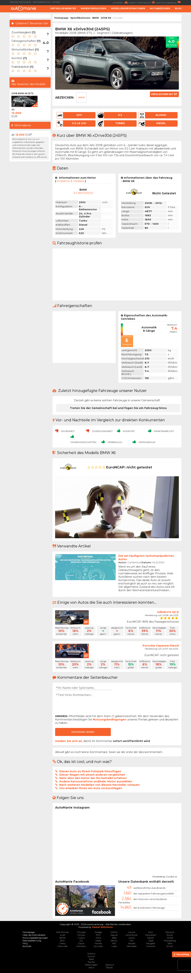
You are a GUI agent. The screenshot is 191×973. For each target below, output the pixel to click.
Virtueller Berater (63, 8)
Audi (62, 935)
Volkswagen (91, 964)
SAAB (170, 937)
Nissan (150, 937)
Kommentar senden (83, 731)
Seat (169, 943)
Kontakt (56, 2)
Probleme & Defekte (70, 181)
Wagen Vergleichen (93, 8)
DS (81, 940)
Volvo (91, 967)
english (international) (142, 2)
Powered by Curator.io (165, 876)
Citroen (81, 935)
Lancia (131, 932)
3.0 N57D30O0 (83, 193)
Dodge (98, 932)
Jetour (114, 940)
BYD (62, 940)
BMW (95, 17)
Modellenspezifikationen (128, 8)
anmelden (121, 2)
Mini (150, 932)
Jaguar (114, 935)
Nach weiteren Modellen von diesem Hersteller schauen (99, 784)
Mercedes (131, 946)
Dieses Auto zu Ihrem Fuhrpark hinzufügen (90, 771)
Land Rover (131, 935)
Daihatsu (81, 946)
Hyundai (98, 946)
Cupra (81, 937)
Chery (62, 943)
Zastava (109, 964)
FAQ (25, 943)
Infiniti (114, 932)
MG (132, 940)
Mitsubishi (150, 935)
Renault (170, 932)
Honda (98, 943)
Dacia (81, 943)
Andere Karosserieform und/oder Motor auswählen (95, 781)
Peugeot (150, 943)
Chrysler (81, 932)
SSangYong (170, 940)
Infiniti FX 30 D (168, 612)
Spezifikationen (80, 17)
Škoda (109, 967)
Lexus (132, 937)
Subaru (91, 953)
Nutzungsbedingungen (109, 719)
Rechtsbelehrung (41, 2)
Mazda (131, 943)
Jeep (114, 937)
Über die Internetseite (20, 2)
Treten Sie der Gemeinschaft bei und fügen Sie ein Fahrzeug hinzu (118, 408)
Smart (169, 946)
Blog (178, 8)
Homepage (61, 17)
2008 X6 (106, 17)
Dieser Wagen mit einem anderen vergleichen (92, 774)
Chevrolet (62, 946)
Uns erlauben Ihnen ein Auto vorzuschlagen (90, 788)
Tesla (91, 959)
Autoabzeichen (160, 8)
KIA (114, 943)
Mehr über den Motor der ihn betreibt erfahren (93, 778)
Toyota (91, 961)
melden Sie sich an (68, 741)
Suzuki (91, 956)
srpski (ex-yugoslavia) (168, 2)
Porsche (151, 946)
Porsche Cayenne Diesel (161, 645)
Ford (98, 937)
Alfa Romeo (62, 932)
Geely (98, 940)
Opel (150, 940)
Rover (170, 935)
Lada (114, 946)
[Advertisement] (30, 219)
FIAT (98, 935)
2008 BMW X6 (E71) (22, 93)
